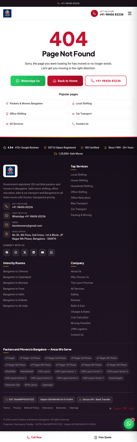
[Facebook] (6, 252)
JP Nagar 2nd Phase (55, 358)
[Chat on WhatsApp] (129, 423)
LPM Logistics (79, 329)
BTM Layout (31, 384)
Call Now (34, 437)
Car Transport (82, 113)
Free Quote (102, 437)
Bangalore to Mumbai (15, 282)
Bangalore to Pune (13, 288)
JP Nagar (10, 358)
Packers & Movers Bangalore (24, 103)
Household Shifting (82, 186)
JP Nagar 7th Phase (66, 364)
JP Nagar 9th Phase (117, 364)
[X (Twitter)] (24, 252)
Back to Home (65, 81)
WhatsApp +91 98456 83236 (29, 216)
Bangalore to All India (15, 305)
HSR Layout (44, 371)
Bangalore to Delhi (13, 294)
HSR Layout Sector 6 (67, 378)
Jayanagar (47, 384)
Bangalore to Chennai (15, 271)
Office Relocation (80, 197)
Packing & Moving (81, 215)
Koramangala (116, 378)
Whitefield (10, 371)
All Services (14, 123)
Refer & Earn (78, 305)
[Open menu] (130, 13)
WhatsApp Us (28, 81)
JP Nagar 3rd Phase (81, 358)
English (117, 408)
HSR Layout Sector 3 (117, 371)
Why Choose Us (80, 277)
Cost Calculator (79, 317)
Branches (61, 407)
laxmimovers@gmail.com (27, 225)
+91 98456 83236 (106, 81)
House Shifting (79, 180)
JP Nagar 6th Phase (41, 364)
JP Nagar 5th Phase (15, 364)
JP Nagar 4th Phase (106, 358)
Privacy (17, 407)
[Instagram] (15, 252)
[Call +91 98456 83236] (107, 13)
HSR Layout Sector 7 (93, 378)
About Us (76, 271)
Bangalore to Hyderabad (17, 277)
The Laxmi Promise (82, 282)
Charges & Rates (80, 311)
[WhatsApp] (51, 252)
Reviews (75, 300)
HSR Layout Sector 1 (65, 371)
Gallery (75, 294)
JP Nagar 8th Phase (91, 364)
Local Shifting (82, 103)
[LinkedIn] (33, 252)
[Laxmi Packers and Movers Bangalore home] (7, 13)
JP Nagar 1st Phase (30, 358)
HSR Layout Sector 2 (91, 371)
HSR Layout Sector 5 (41, 378)
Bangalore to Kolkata (15, 300)
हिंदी (125, 408)
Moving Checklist (81, 323)
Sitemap (73, 407)
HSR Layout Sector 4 (15, 378)
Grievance (47, 407)
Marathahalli (27, 371)
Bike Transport (79, 203)
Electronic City (12, 384)
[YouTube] (42, 252)
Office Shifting (16, 113)
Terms (6, 407)
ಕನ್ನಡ (131, 408)
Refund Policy (31, 407)
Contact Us (80, 123)
